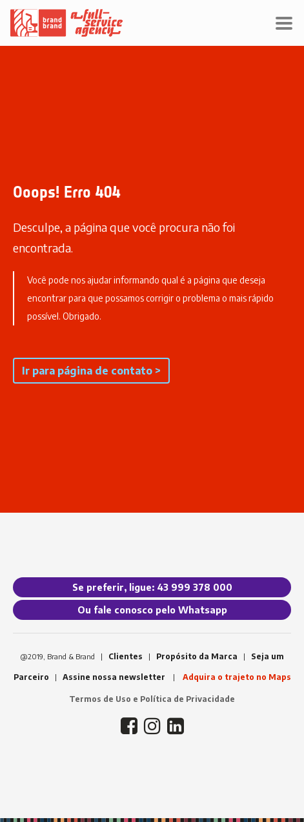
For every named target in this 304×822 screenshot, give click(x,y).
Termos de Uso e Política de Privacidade (152, 699)
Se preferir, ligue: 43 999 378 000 (152, 587)
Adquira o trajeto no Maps (237, 677)
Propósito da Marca (197, 656)
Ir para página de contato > (91, 370)
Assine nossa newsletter (114, 677)
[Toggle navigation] (284, 23)
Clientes (125, 656)
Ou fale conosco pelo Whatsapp (152, 609)
